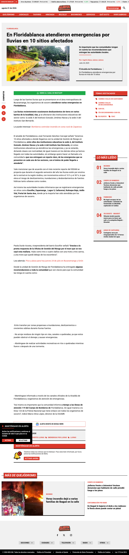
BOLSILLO (63, 15)
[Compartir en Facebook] (4, 107)
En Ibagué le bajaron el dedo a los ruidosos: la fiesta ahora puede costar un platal (106, 507)
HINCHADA (50, 15)
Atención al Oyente (62, 552)
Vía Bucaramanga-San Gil (109, 113)
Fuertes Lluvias (37, 438)
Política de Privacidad (44, 552)
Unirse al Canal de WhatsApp (49, 93)
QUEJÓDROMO (8, 15)
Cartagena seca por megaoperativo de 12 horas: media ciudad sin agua (114, 234)
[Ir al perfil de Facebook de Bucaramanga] (57, 535)
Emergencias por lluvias (56, 438)
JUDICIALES (24, 15)
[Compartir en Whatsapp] (4, 119)
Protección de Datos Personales (83, 552)
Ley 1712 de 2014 (121, 552)
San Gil (101, 109)
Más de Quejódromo (20, 475)
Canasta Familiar (7, 2)
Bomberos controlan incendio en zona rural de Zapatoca (57, 127)
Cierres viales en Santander (110, 99)
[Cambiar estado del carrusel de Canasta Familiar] (16, 2)
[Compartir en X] (4, 113)
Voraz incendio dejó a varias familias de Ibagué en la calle (114, 171)
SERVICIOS (90, 15)
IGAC (113, 117)
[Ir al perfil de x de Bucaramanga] (64, 535)
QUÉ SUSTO (104, 15)
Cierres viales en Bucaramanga (105, 104)
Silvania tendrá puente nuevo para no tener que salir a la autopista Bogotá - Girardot (113, 219)
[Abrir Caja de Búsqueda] (124, 8)
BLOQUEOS (102, 117)
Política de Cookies (104, 552)
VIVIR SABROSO (120, 15)
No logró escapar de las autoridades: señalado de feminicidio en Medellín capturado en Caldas (113, 202)
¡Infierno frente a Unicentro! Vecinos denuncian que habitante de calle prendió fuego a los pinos (114, 186)
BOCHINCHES (76, 15)
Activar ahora (31, 458)
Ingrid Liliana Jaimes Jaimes (93, 60)
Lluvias (72, 438)
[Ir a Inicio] (64, 8)
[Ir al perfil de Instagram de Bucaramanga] (71, 535)
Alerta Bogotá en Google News (50, 424)
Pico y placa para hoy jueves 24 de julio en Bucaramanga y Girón (54, 261)
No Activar (23, 440)
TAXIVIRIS (37, 15)
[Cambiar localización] (113, 8)
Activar (8, 440)
